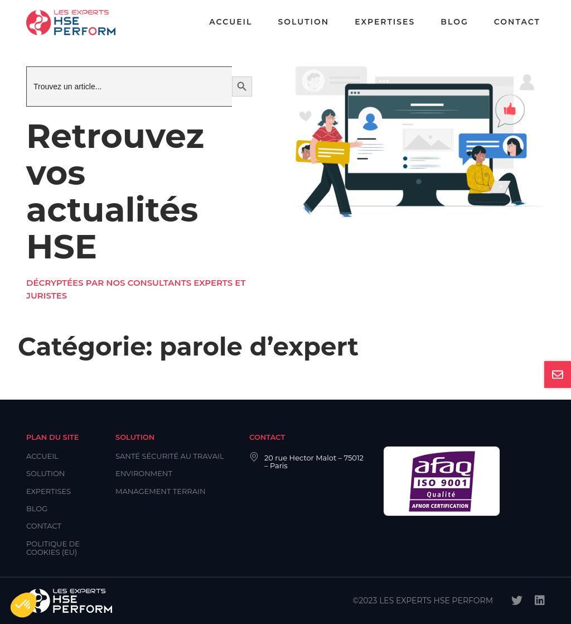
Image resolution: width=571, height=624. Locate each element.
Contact (517, 22)
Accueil (230, 22)
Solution (303, 22)
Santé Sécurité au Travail (169, 456)
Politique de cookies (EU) (53, 547)
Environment (143, 473)
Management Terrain (160, 491)
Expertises (385, 22)
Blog (454, 22)
